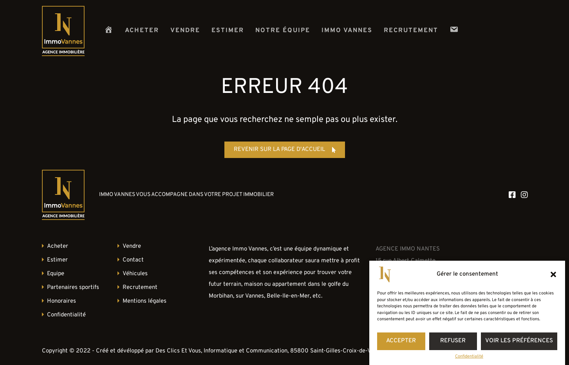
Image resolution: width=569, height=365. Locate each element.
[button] (553, 274)
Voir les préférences (519, 341)
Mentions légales (144, 301)
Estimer (227, 31)
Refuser (453, 341)
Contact (133, 260)
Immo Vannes (347, 31)
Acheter (142, 31)
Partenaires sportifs (73, 288)
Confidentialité (469, 356)
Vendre (185, 31)
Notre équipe (282, 31)
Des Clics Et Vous (178, 351)
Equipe (55, 274)
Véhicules (135, 274)
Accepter (401, 341)
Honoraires (61, 301)
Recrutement (411, 31)
